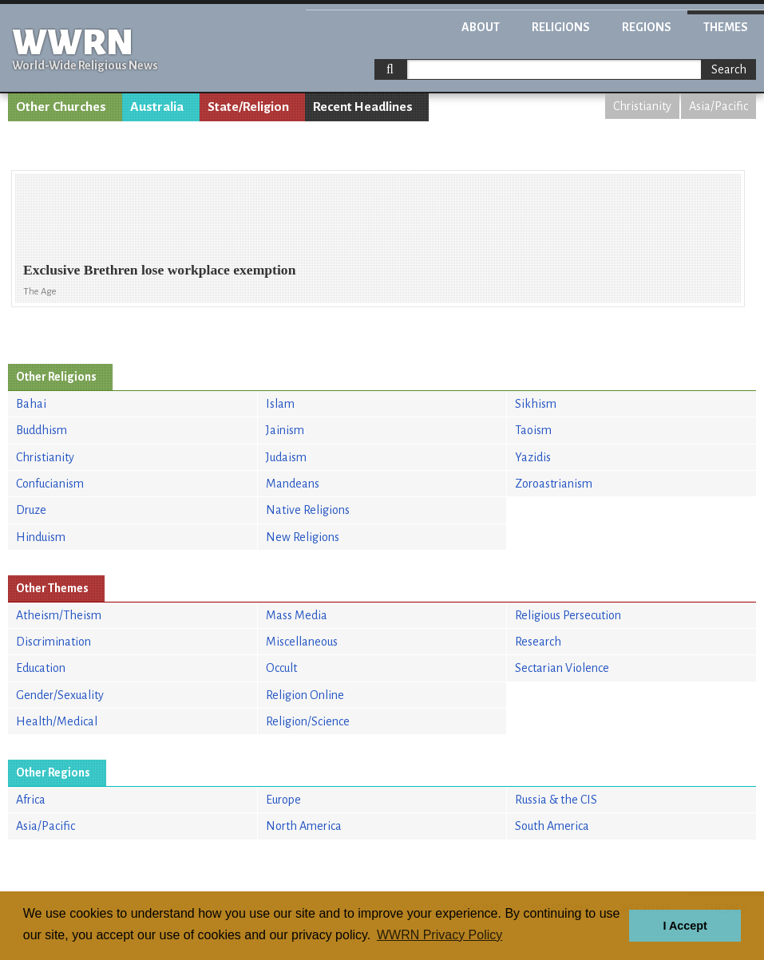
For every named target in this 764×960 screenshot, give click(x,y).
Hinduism (40, 537)
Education (40, 668)
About (480, 27)
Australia (157, 107)
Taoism (533, 430)
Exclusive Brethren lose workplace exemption (159, 270)
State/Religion (248, 107)
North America (304, 826)
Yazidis (533, 457)
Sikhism (535, 403)
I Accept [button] (685, 925)
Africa (31, 799)
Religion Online (305, 695)
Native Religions (308, 510)
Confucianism (50, 483)
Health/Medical (56, 721)
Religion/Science (308, 721)
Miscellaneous (302, 641)
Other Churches (61, 107)
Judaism (286, 457)
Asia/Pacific (718, 106)
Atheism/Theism (58, 615)
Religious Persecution (568, 615)
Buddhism (41, 430)
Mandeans (292, 483)
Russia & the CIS (556, 799)
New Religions (302, 537)
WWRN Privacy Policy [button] (439, 935)
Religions (561, 27)
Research (538, 641)
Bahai (31, 403)
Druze (31, 510)
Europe (283, 799)
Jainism (285, 430)
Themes (725, 27)
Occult (281, 668)
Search (728, 69)
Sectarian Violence (562, 668)
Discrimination (53, 641)
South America (552, 826)
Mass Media (296, 615)
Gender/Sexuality (60, 695)
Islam (280, 403)
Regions (646, 27)
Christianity (642, 106)
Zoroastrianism (553, 483)
